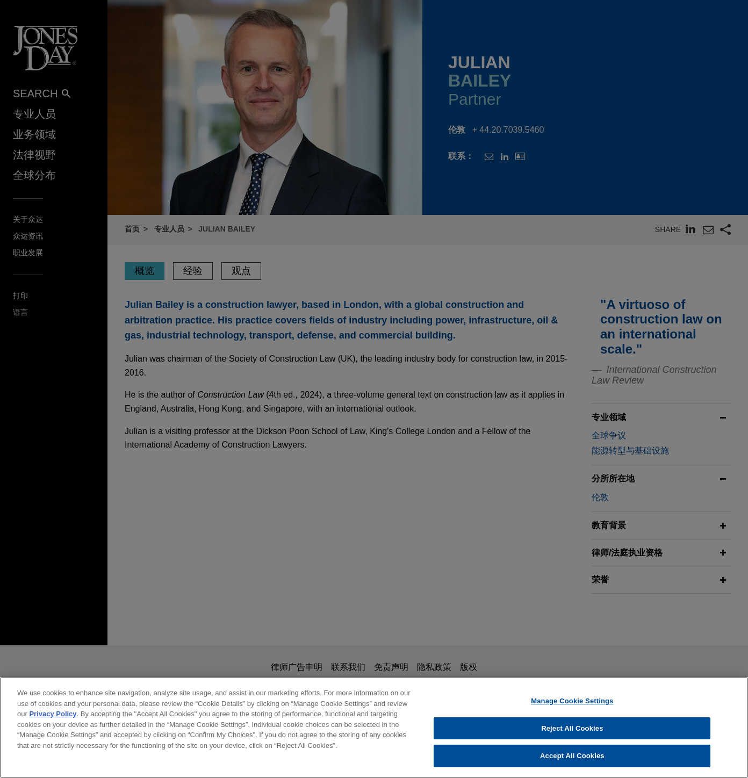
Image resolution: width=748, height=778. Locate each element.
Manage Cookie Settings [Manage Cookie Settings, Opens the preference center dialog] (572, 701)
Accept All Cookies (572, 756)
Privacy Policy (52, 714)
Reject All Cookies (572, 728)
